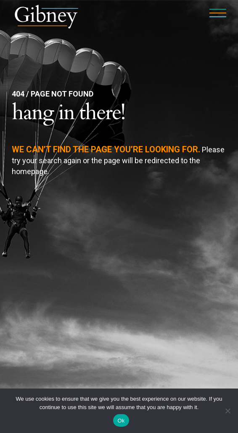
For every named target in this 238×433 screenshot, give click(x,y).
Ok (120, 420)
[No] (227, 411)
